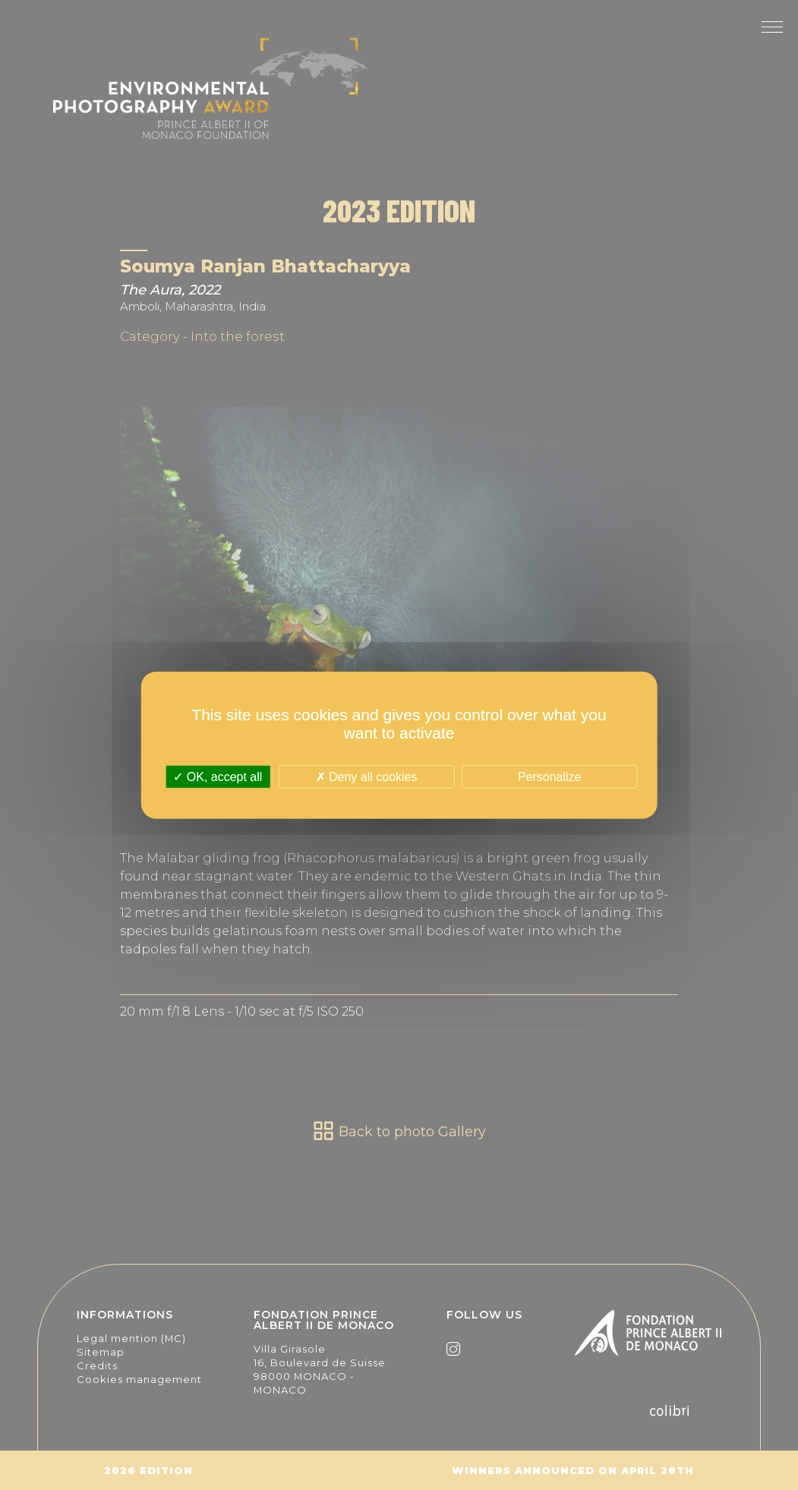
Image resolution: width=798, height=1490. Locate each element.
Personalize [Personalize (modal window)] (550, 776)
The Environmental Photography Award (210, 98)
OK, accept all (217, 776)
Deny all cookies (367, 776)
